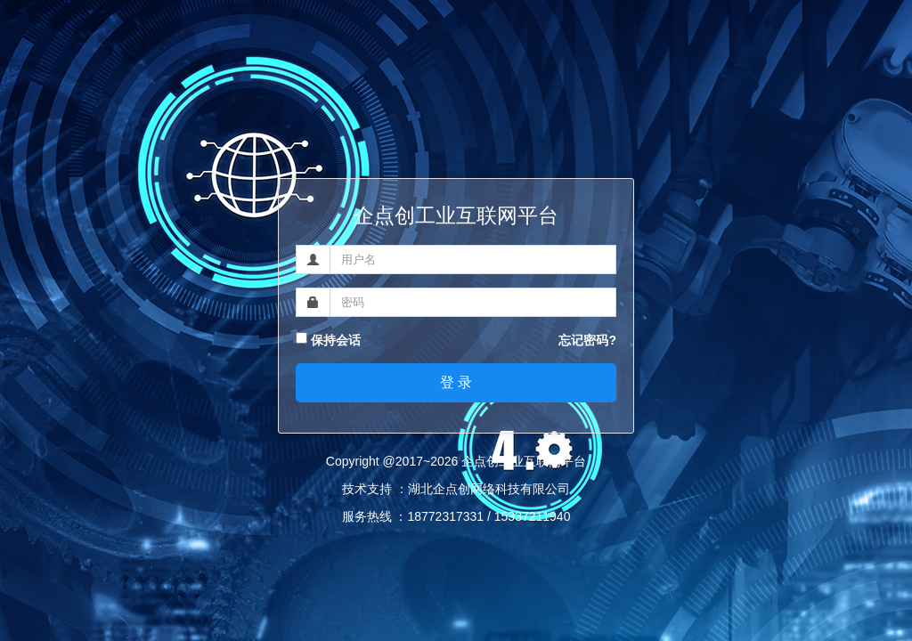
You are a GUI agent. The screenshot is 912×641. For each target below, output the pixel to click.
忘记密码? (587, 340)
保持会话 (328, 340)
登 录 (456, 382)
